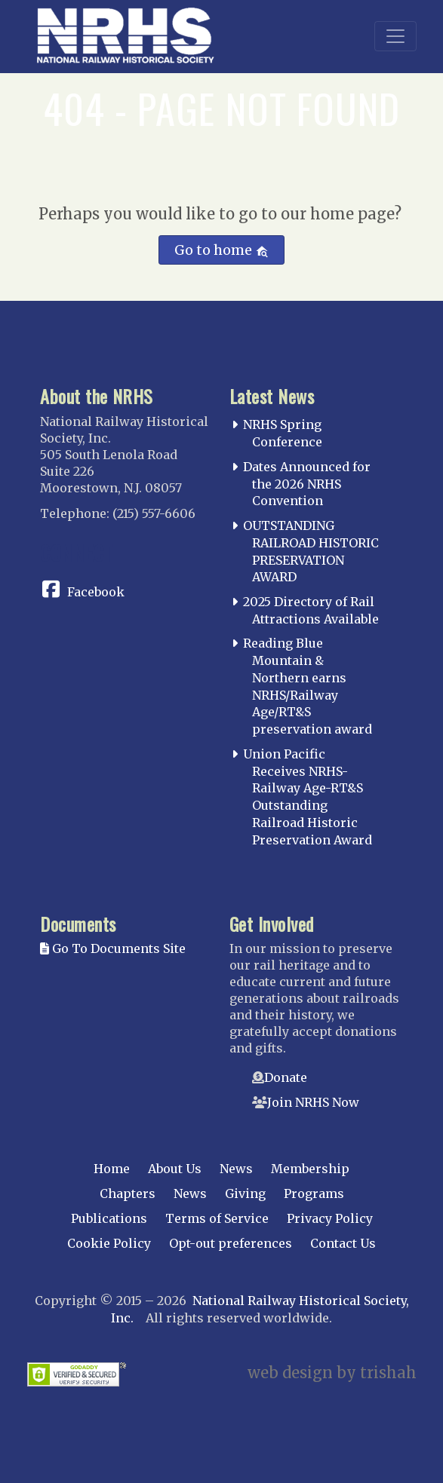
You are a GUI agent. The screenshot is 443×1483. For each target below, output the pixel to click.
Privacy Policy (330, 1218)
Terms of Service (217, 1218)
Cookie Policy (109, 1243)
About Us (175, 1168)
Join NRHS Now (313, 1102)
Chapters (127, 1193)
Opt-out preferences (230, 1243)
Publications (109, 1218)
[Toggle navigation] (395, 36)
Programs (314, 1193)
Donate (285, 1077)
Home (112, 1168)
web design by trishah (332, 1372)
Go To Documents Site (113, 948)
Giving (245, 1193)
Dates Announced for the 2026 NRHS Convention (307, 484)
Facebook (96, 591)
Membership (310, 1168)
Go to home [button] (221, 250)
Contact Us (343, 1243)
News (236, 1168)
